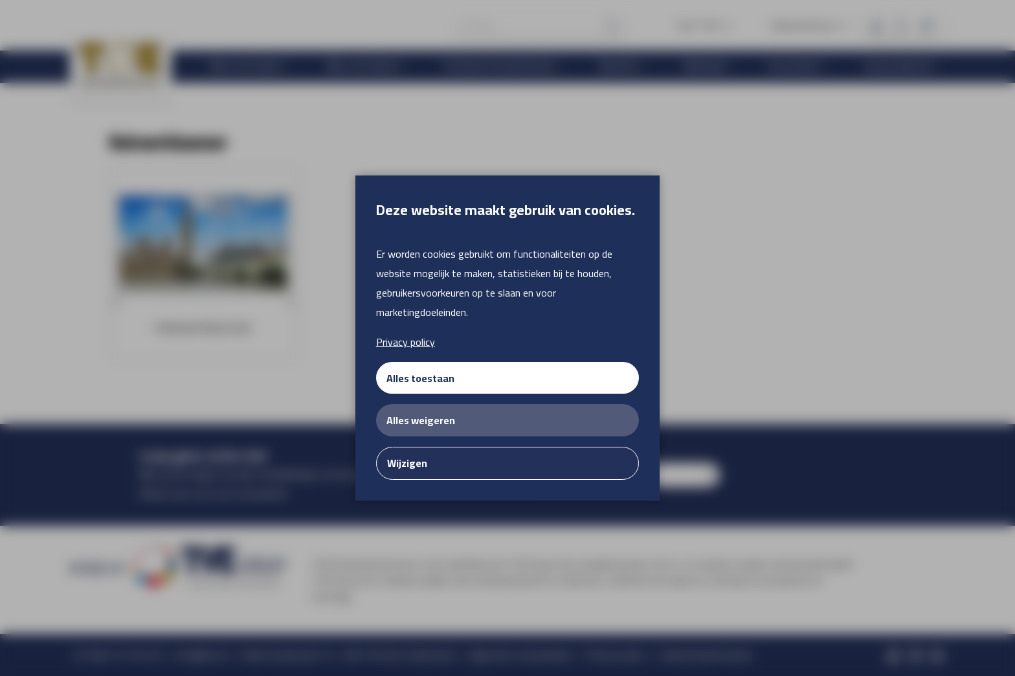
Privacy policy (405, 342)
